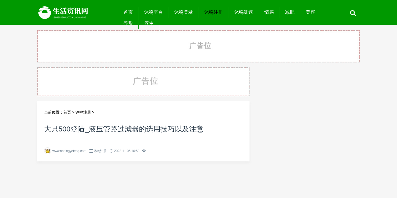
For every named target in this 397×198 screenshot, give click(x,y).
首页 (128, 12)
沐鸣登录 (183, 12)
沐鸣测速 (243, 12)
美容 (310, 12)
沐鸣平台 (153, 12)
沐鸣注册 (213, 12)
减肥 (289, 12)
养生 (149, 23)
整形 (128, 23)
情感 (269, 12)
